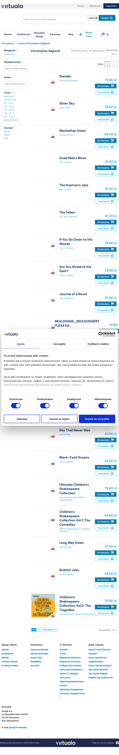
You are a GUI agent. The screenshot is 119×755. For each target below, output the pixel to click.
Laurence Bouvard (68, 497)
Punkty (80, 5)
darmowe (55, 34)
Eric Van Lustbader (68, 216)
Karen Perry (65, 434)
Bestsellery (36, 661)
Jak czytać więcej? (98, 673)
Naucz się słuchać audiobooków (97, 659)
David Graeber (66, 574)
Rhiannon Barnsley (68, 80)
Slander (65, 76)
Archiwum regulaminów (72, 695)
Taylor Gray (64, 108)
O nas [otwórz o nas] (63, 653)
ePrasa (5, 657)
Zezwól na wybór (59, 419)
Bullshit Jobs (69, 570)
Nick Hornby (65, 547)
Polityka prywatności (70, 665)
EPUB (6, 131)
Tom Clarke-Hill (66, 614)
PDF (6, 138)
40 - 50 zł (9, 113)
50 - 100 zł (9, 116)
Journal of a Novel (73, 294)
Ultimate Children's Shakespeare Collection (74, 489)
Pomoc (63, 685)
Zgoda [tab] (21, 343)
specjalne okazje (39, 34)
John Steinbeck (66, 298)
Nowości (35, 665)
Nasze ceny (85, 34)
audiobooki (9, 54)
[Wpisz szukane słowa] (53, 19)
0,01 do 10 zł (10, 99)
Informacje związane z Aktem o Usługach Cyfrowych (71, 673)
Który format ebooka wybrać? (99, 651)
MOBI (6, 135)
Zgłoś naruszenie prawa (71, 681)
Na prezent (105, 92)
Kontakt (64, 649)
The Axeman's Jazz (73, 185)
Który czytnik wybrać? (100, 665)
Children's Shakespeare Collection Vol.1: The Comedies (74, 518)
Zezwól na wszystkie (97, 419)
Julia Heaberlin (66, 461)
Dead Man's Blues (72, 158)
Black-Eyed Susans (74, 457)
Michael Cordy (66, 135)
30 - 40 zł (9, 109)
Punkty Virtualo (10, 661)
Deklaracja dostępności (71, 689)
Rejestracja (95, 5)
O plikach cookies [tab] (98, 343)
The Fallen (67, 212)
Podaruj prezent (10, 665)
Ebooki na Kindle (39, 653)
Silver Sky (67, 103)
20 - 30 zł (9, 106)
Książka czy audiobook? (100, 677)
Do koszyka (106, 86)
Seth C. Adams (66, 248)
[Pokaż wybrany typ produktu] (93, 18)
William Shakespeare (69, 529)
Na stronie (111, 50)
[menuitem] (8, 34)
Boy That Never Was (74, 430)
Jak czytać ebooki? (98, 669)
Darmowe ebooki (39, 649)
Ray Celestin (65, 162)
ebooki (5, 649)
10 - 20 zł (8, 103)
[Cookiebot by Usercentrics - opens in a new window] (100, 334)
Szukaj (107, 18)
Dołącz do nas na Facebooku (105, 742)
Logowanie (111, 5)
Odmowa (22, 419)
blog (71, 34)
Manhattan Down (72, 131)
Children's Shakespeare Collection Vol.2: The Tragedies (75, 603)
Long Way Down (71, 543)
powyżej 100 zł (11, 119)
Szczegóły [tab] (59, 343)
